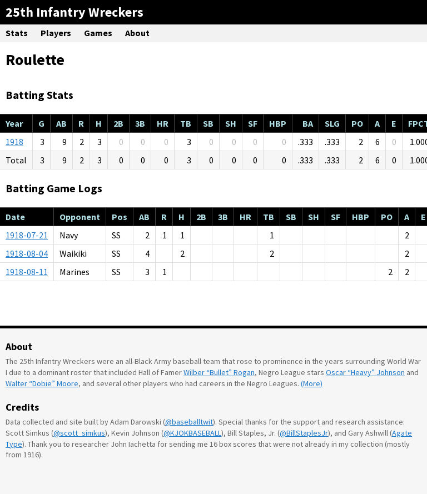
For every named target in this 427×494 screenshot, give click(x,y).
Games (98, 32)
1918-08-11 (27, 271)
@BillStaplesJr (304, 433)
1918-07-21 (27, 235)
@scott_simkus (79, 433)
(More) (311, 383)
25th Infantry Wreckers (74, 12)
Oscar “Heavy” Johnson (365, 372)
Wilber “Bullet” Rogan (219, 372)
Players (56, 32)
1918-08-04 (27, 253)
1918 (14, 141)
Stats (17, 32)
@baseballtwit (189, 422)
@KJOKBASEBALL (192, 433)
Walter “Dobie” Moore (42, 383)
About (137, 32)
